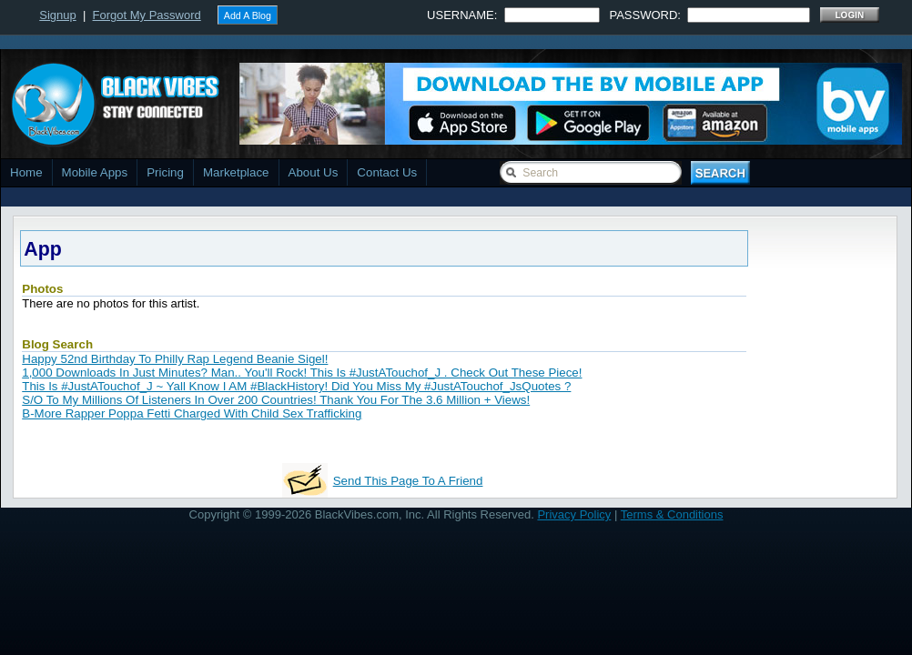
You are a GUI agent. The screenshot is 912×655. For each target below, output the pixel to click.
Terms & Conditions (672, 514)
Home (26, 172)
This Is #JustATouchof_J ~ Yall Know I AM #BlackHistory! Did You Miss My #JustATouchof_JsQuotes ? (296, 386)
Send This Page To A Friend (408, 481)
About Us (314, 172)
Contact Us (387, 172)
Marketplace (236, 172)
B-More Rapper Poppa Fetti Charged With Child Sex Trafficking (191, 413)
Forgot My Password (147, 15)
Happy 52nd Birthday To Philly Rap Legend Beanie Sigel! (175, 359)
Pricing (165, 172)
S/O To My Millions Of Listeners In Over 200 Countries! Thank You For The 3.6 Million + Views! (276, 400)
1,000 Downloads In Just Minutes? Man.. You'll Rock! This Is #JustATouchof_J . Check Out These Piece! (302, 372)
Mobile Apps (95, 172)
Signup (57, 15)
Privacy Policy (574, 514)
